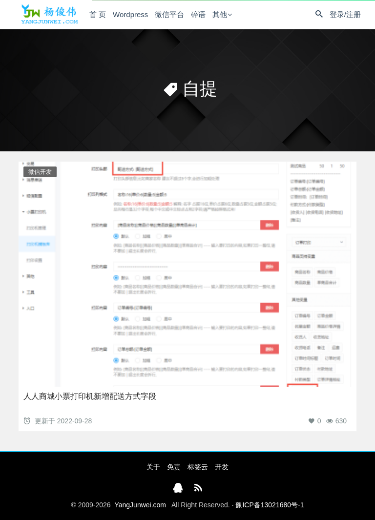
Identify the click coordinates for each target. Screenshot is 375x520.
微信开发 (40, 171)
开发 (222, 467)
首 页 (97, 14)
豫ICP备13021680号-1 (269, 505)
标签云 (198, 467)
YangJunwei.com (140, 505)
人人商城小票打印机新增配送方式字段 (89, 396)
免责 (174, 467)
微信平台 (169, 14)
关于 (153, 467)
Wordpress (130, 14)
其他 (219, 14)
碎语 (198, 14)
